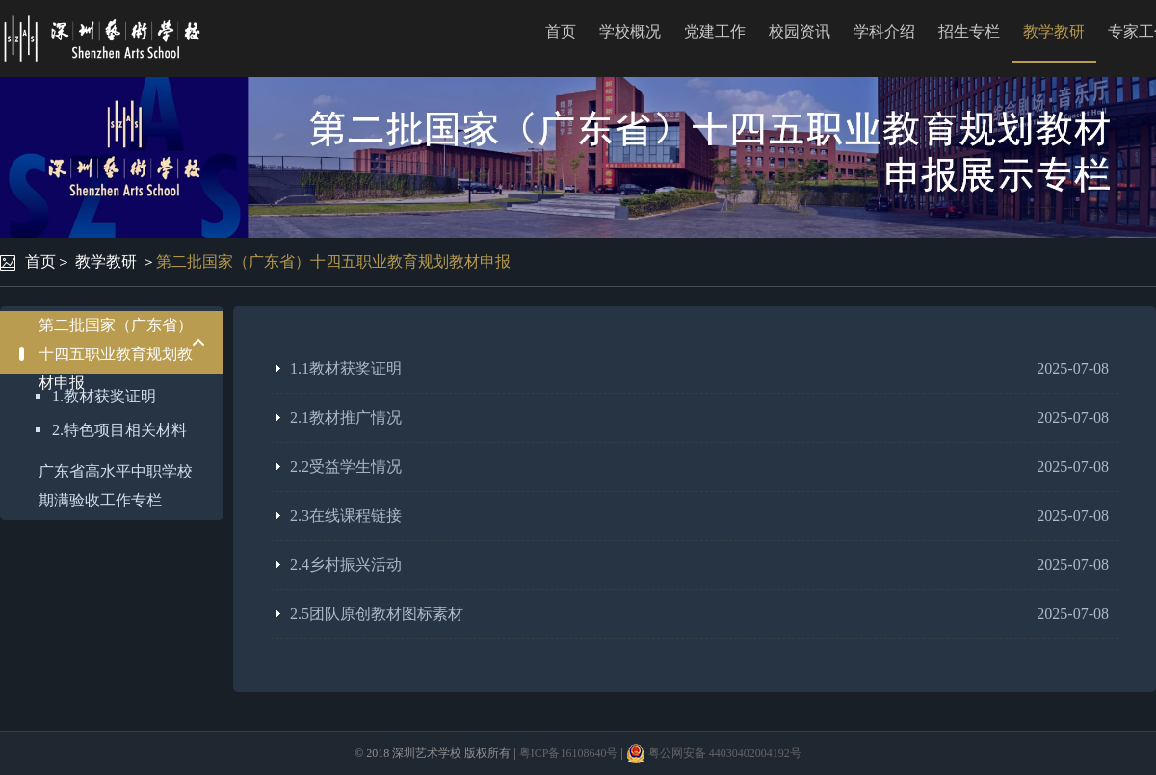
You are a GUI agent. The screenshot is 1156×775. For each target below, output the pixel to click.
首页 (560, 31)
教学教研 (1054, 31)
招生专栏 (969, 31)
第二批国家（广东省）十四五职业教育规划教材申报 (333, 261)
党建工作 (715, 31)
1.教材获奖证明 (104, 396)
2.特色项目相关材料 (119, 430)
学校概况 (630, 31)
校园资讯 (799, 31)
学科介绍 (884, 31)
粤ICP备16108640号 (568, 753)
